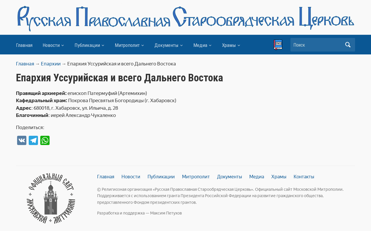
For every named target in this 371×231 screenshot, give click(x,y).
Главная (24, 45)
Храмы (229, 45)
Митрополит (127, 45)
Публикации (87, 45)
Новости (51, 45)
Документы (166, 45)
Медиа (200, 45)
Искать (347, 45)
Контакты (304, 176)
